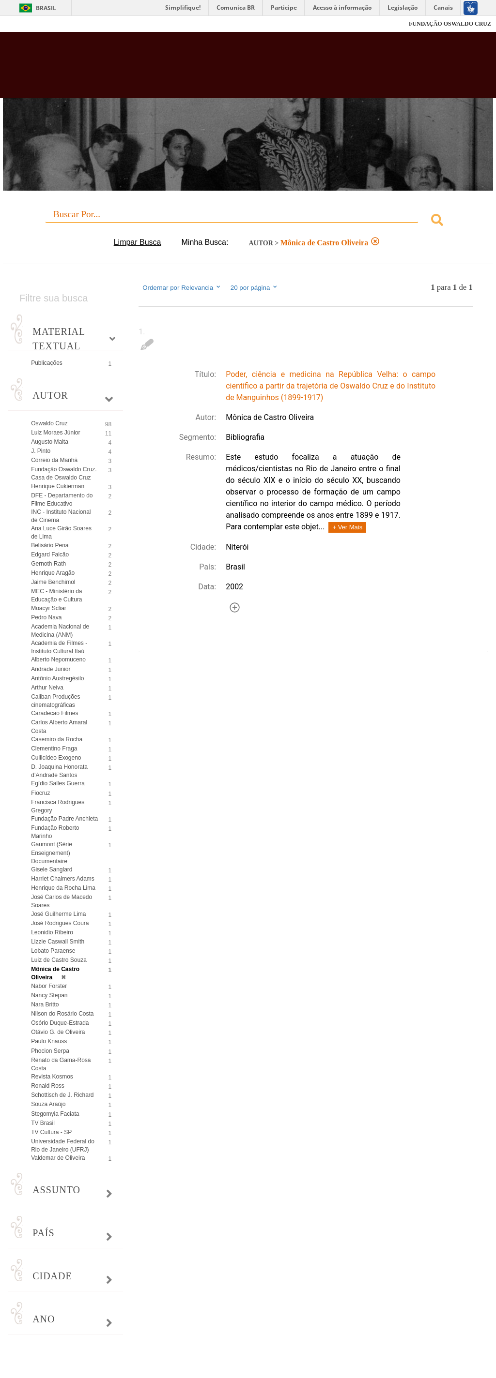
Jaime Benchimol (53, 582)
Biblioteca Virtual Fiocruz (212, 69)
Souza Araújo (48, 1104)
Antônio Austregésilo (57, 678)
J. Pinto (40, 451)
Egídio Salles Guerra (58, 783)
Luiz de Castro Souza (59, 960)
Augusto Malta (49, 441)
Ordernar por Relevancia (181, 287)
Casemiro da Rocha (56, 739)
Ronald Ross (47, 1085)
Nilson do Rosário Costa (62, 1013)
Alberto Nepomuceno (58, 659)
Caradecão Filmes (54, 713)
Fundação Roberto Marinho (55, 831)
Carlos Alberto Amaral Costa (59, 726)
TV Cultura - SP (51, 1132)
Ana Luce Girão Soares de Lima (61, 532)
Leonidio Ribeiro (52, 932)
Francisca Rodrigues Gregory (57, 806)
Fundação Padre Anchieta (64, 818)
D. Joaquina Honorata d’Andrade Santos (59, 771)
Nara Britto (45, 1004)
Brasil (46, 8)
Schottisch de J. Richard (62, 1095)
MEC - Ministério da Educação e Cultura (56, 595)
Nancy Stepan (49, 995)
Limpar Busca (137, 242)
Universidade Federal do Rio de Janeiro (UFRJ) (62, 1145)
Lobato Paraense (53, 950)
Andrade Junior (50, 669)
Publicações (46, 362)
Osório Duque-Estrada (60, 1022)
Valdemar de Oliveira (58, 1157)
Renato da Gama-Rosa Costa (61, 1064)
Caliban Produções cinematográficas (55, 700)
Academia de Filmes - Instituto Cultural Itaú (59, 647)
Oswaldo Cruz (49, 423)
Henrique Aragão (53, 572)
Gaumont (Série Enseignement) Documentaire (51, 852)
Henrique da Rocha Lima (63, 887)
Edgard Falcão (50, 554)
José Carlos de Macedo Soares (61, 901)
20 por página (255, 287)
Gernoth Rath (48, 563)
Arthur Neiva (47, 687)
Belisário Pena (49, 545)
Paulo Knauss (49, 1041)
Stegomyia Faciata (55, 1113)
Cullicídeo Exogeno (56, 757)
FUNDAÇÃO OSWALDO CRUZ (450, 23)
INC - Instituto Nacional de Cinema (61, 516)
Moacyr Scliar (48, 608)
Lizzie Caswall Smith (57, 941)
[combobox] (248, 221)
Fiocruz (29, 24)
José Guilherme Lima (58, 914)
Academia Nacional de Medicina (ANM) (60, 630)
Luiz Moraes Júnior (55, 432)
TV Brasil (43, 1123)
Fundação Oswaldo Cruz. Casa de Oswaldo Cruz (63, 473)
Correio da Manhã (54, 460)
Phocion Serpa (50, 1051)
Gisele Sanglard (51, 869)
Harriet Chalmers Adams (62, 878)
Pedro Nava (46, 617)
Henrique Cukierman (57, 486)
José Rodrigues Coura (60, 923)
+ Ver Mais (347, 527)
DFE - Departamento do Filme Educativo (62, 499)
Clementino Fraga (54, 748)
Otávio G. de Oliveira (58, 1032)
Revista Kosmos (52, 1076)
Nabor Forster (49, 986)
